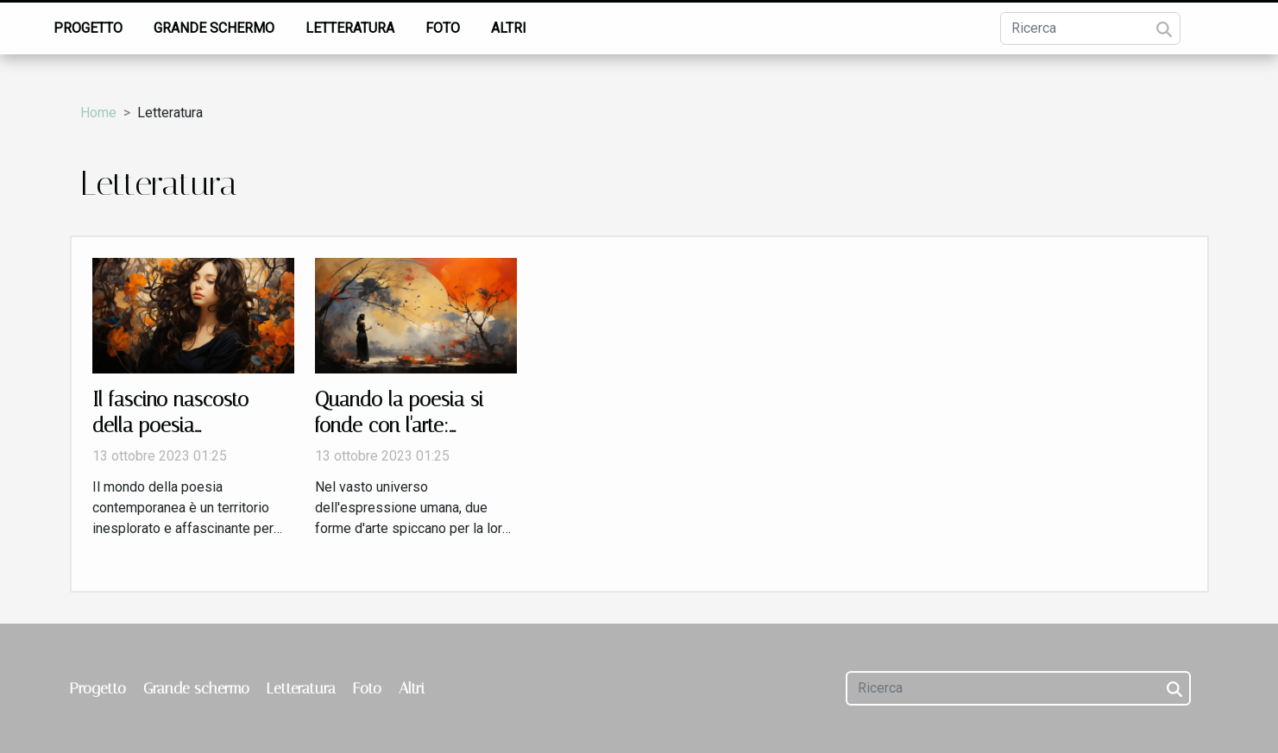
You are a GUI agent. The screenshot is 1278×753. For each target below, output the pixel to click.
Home (98, 112)
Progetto (88, 28)
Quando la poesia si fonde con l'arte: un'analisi (399, 425)
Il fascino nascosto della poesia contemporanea (170, 425)
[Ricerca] (1090, 28)
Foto (442, 28)
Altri (508, 28)
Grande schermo (214, 28)
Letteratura (349, 28)
